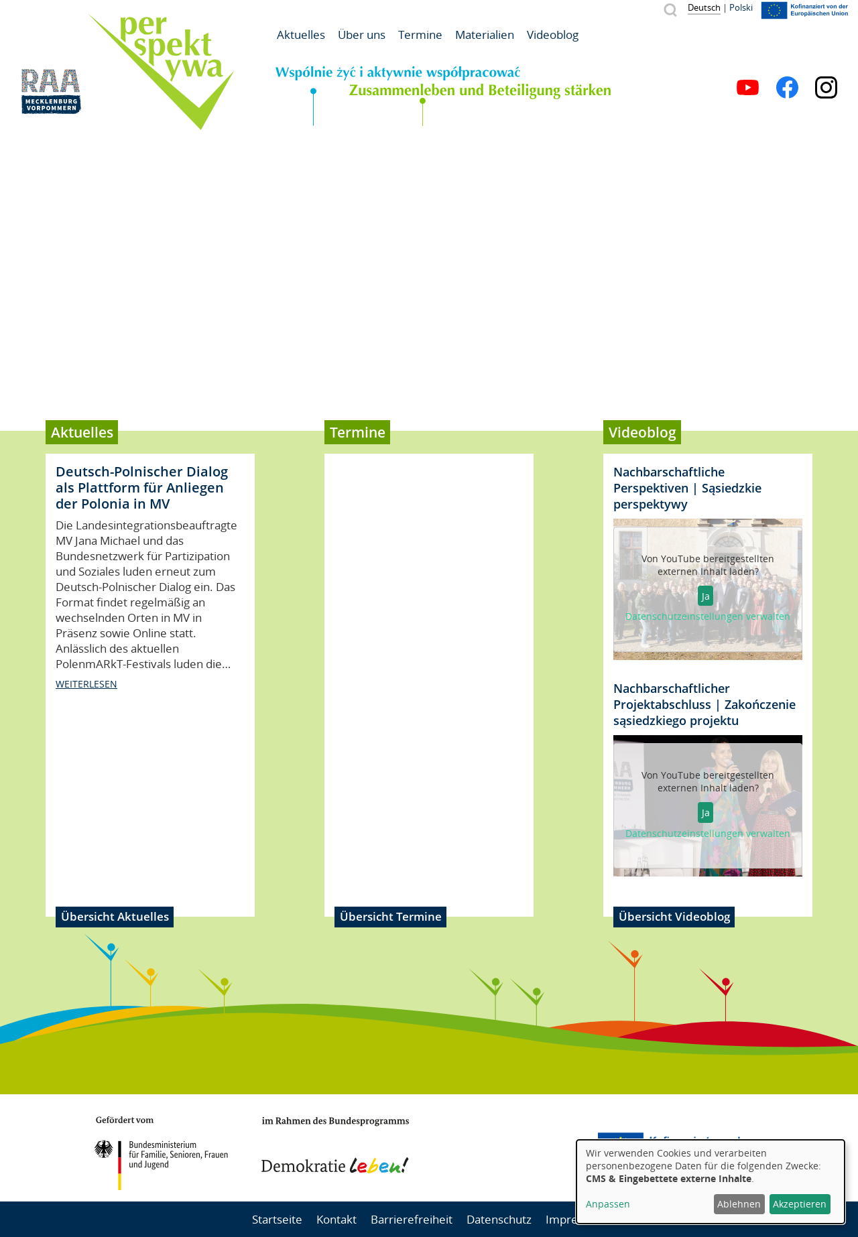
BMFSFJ (161, 1153)
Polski (741, 7)
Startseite (277, 1219)
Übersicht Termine (391, 916)
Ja (706, 596)
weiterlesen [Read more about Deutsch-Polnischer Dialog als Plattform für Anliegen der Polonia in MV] (86, 830)
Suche (670, 9)
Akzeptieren (799, 1203)
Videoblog (552, 34)
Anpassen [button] (608, 1203)
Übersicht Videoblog (674, 916)
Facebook (787, 87)
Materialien (484, 34)
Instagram (826, 87)
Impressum (576, 1219)
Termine (420, 34)
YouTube (748, 87)
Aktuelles (301, 34)
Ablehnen (739, 1203)
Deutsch (704, 7)
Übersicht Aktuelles (115, 916)
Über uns (361, 34)
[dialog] (710, 1182)
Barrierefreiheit (411, 1219)
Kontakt (336, 1219)
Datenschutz (499, 1219)
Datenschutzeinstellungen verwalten (707, 616)
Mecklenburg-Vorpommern (512, 1147)
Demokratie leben (335, 1145)
